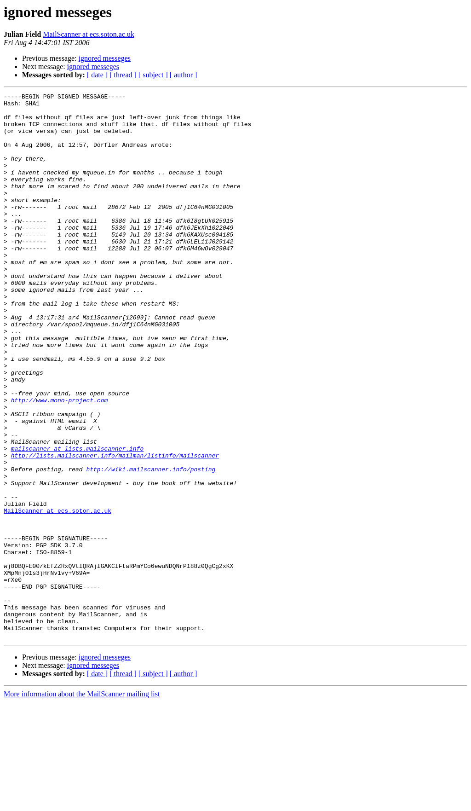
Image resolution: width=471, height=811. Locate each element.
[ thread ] (123, 75)
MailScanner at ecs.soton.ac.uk (88, 34)
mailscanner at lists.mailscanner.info (77, 520)
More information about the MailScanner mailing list (82, 803)
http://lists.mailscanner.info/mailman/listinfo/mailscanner (115, 528)
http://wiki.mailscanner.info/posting (150, 545)
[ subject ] (153, 75)
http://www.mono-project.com (59, 462)
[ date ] (97, 75)
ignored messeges (105, 58)
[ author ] (183, 75)
